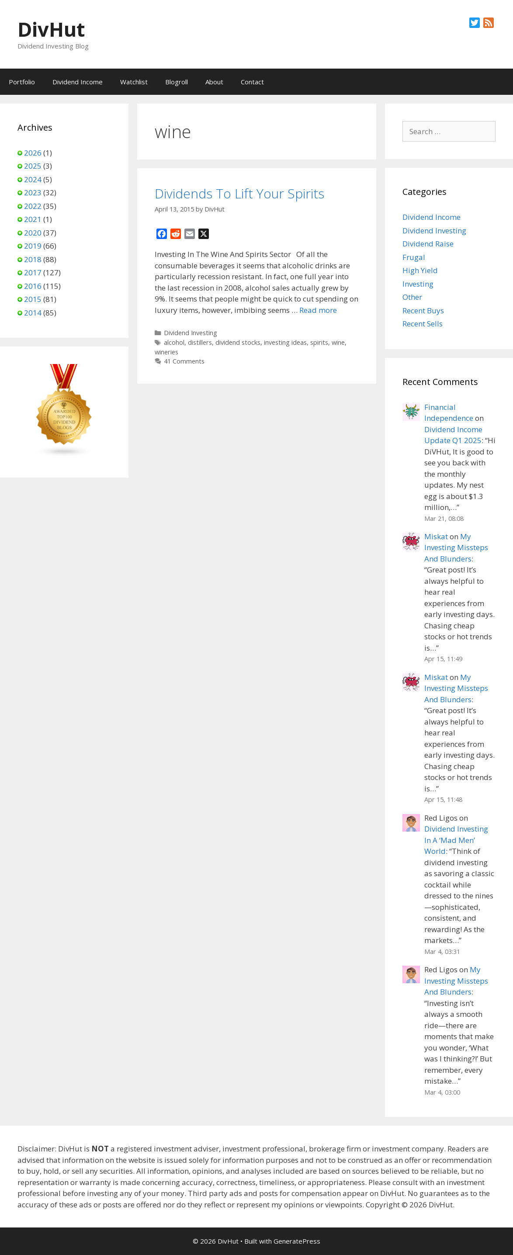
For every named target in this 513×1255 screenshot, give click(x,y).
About (214, 81)
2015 (33, 299)
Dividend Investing (190, 333)
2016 (33, 286)
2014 (33, 313)
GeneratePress (297, 1241)
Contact (252, 81)
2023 (33, 192)
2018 (33, 259)
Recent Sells (422, 324)
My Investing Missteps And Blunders (456, 547)
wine (338, 342)
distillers (200, 342)
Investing (417, 284)
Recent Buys (423, 310)
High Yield (420, 270)
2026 (33, 153)
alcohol (174, 342)
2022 (33, 206)
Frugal (413, 257)
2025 (33, 166)
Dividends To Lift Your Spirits (239, 193)
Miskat (436, 536)
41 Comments (184, 361)
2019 (33, 246)
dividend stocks (237, 342)
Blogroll (176, 81)
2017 (33, 272)
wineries (166, 352)
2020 (33, 233)
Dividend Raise (428, 244)
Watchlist (134, 81)
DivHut (51, 29)
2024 (33, 179)
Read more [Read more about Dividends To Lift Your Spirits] (318, 310)
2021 (33, 219)
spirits (319, 342)
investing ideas (285, 342)
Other (412, 297)
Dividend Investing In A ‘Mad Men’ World (456, 840)
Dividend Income (77, 81)
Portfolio (22, 81)
